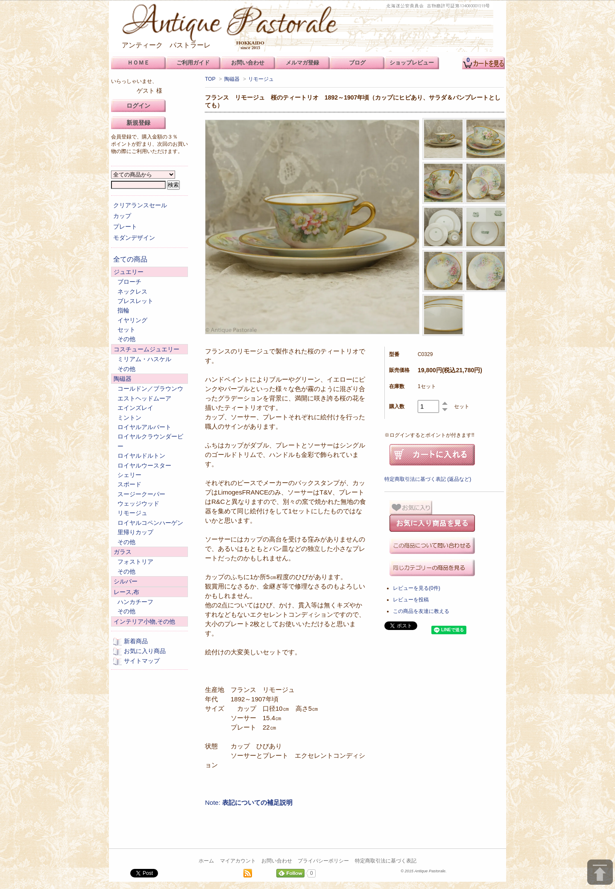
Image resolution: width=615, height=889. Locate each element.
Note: (249, 802)
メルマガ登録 (302, 62)
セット (126, 329)
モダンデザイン (134, 237)
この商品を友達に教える (421, 611)
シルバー (126, 581)
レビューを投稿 (411, 600)
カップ (122, 215)
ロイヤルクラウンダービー (150, 441)
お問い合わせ (276, 861)
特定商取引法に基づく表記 (385, 861)
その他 (126, 339)
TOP (210, 79)
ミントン (129, 417)
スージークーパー (141, 494)
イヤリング (132, 320)
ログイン (138, 105)
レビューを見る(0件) (416, 588)
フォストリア (135, 561)
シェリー (129, 474)
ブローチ (129, 281)
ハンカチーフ (135, 601)
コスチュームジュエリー (146, 349)
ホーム (206, 861)
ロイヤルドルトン (141, 455)
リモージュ (261, 79)
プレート (125, 226)
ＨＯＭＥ (138, 62)
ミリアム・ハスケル (144, 359)
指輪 (123, 310)
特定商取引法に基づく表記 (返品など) (427, 479)
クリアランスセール (140, 205)
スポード (129, 484)
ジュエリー (129, 271)
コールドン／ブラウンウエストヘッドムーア (150, 393)
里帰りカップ (135, 532)
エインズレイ (135, 407)
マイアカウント (238, 861)
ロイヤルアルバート (144, 427)
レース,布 (126, 592)
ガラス (123, 551)
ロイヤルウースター (144, 465)
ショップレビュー (412, 62)
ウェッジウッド (138, 503)
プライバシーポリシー (323, 861)
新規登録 (138, 122)
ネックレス (132, 291)
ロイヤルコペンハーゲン (150, 522)
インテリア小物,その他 (144, 621)
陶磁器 (232, 79)
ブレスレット (135, 300)
